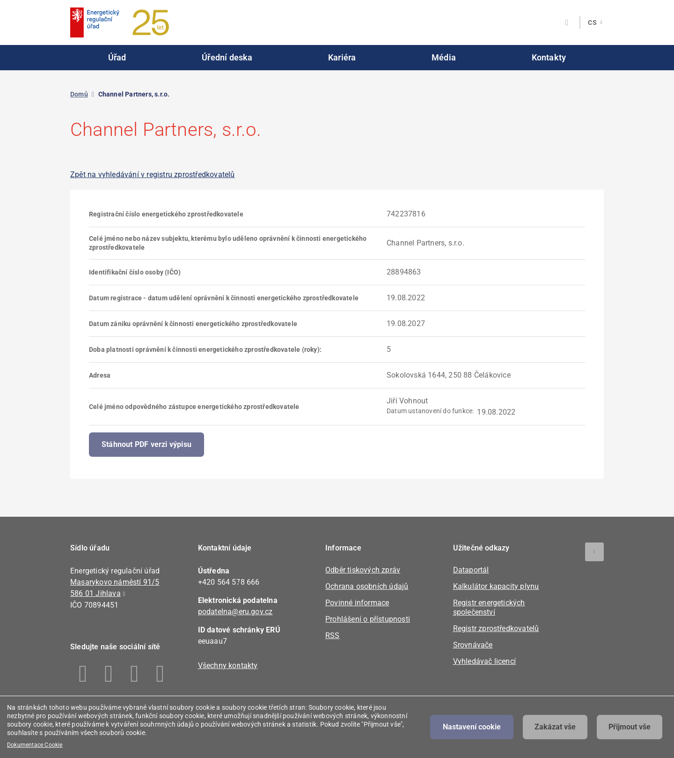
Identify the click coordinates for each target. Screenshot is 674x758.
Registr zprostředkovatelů (496, 628)
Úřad (117, 57)
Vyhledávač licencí (484, 661)
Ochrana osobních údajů (366, 586)
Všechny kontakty (228, 665)
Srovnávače (473, 644)
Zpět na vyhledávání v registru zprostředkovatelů (152, 174)
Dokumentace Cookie (35, 745)
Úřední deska (227, 57)
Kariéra (342, 57)
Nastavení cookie (472, 726)
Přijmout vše (629, 726)
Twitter (134, 673)
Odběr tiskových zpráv (362, 569)
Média (444, 57)
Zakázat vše (555, 726)
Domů (79, 94)
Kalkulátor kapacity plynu (496, 586)
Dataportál (471, 569)
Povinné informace (357, 602)
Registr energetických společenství (489, 607)
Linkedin (109, 673)
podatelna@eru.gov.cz (235, 611)
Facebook (83, 673)
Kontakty (549, 57)
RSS (332, 635)
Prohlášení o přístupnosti (367, 619)
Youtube (160, 673)
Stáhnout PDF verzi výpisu (146, 444)
